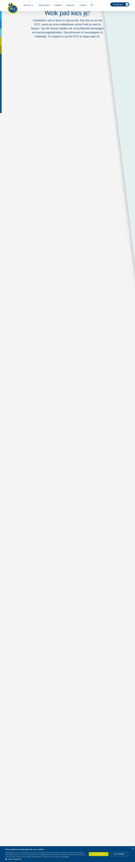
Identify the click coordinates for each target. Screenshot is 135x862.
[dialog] (67, 854)
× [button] (132, 848)
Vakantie (58, 5)
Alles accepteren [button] (98, 854)
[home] (12, 5)
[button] (28, 5)
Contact (83, 5)
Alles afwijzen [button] (119, 854)
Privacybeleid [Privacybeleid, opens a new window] (65, 857)
